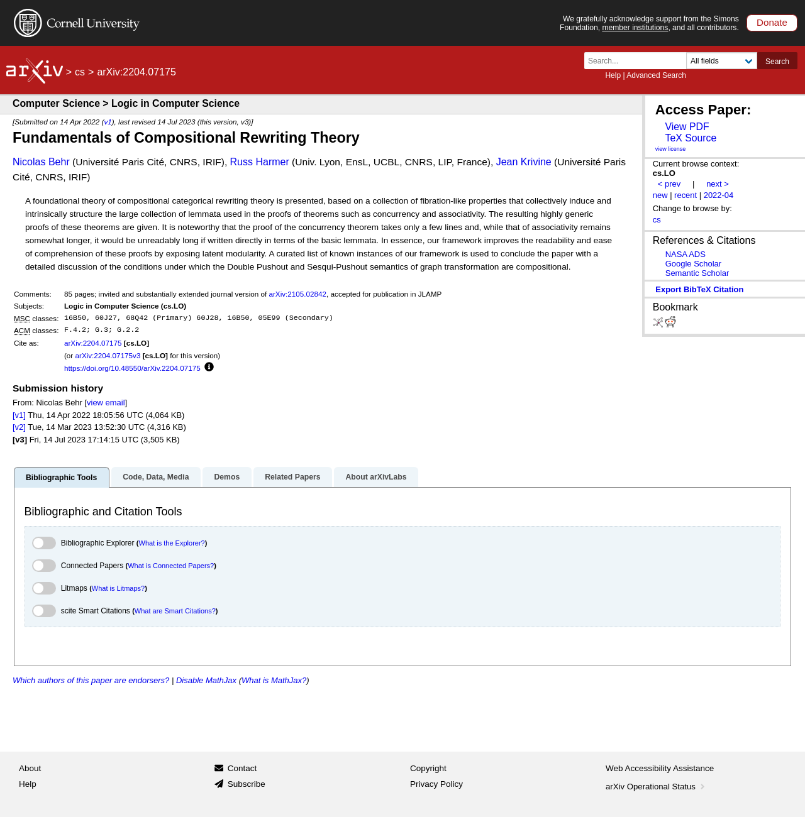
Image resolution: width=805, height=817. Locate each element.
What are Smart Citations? (175, 611)
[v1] (19, 415)
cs (80, 72)
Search (777, 61)
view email (106, 402)
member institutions (635, 27)
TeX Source (690, 138)
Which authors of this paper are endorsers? (91, 680)
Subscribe (246, 784)
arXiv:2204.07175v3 (107, 355)
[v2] (19, 427)
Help (613, 75)
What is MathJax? (274, 680)
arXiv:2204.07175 (93, 343)
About (30, 768)
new (660, 195)
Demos (227, 477)
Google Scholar (693, 263)
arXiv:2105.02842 (297, 294)
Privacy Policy (436, 784)
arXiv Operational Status (656, 786)
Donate (772, 22)
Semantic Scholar (697, 273)
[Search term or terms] (639, 60)
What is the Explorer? (172, 543)
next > (717, 184)
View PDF (687, 126)
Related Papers (292, 477)
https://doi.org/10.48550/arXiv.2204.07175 (132, 368)
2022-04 (719, 195)
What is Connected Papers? (171, 565)
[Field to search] (721, 60)
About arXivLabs (375, 477)
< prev (669, 184)
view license (670, 149)
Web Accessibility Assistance (660, 768)
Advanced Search (656, 75)
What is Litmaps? (118, 588)
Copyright (428, 768)
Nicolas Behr (41, 161)
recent (685, 195)
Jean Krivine (524, 161)
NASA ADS (685, 254)
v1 (107, 122)
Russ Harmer (259, 161)
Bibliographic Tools (61, 477)
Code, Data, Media (156, 477)
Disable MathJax (206, 680)
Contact (242, 768)
